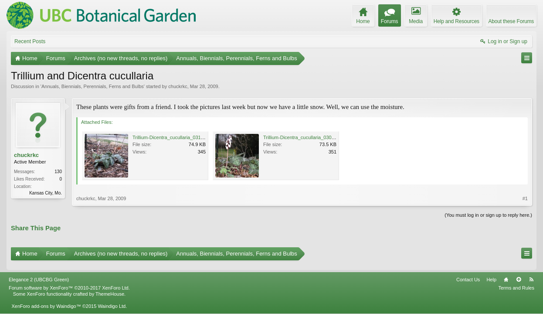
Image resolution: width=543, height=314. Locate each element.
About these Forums (511, 21)
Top (519, 274)
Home (506, 274)
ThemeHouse (109, 289)
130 (58, 171)
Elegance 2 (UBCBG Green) (39, 274)
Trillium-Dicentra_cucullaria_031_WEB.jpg (177, 137)
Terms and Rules (516, 282)
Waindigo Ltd (112, 301)
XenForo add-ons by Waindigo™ (46, 301)
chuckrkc (177, 86)
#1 (525, 198)
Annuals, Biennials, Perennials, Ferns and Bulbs (92, 86)
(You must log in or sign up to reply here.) (488, 215)
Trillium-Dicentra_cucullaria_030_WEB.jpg (308, 137)
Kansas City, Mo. (45, 193)
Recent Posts (29, 41)
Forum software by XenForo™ (69, 282)
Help (491, 274)
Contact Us (468, 274)
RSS (531, 274)
